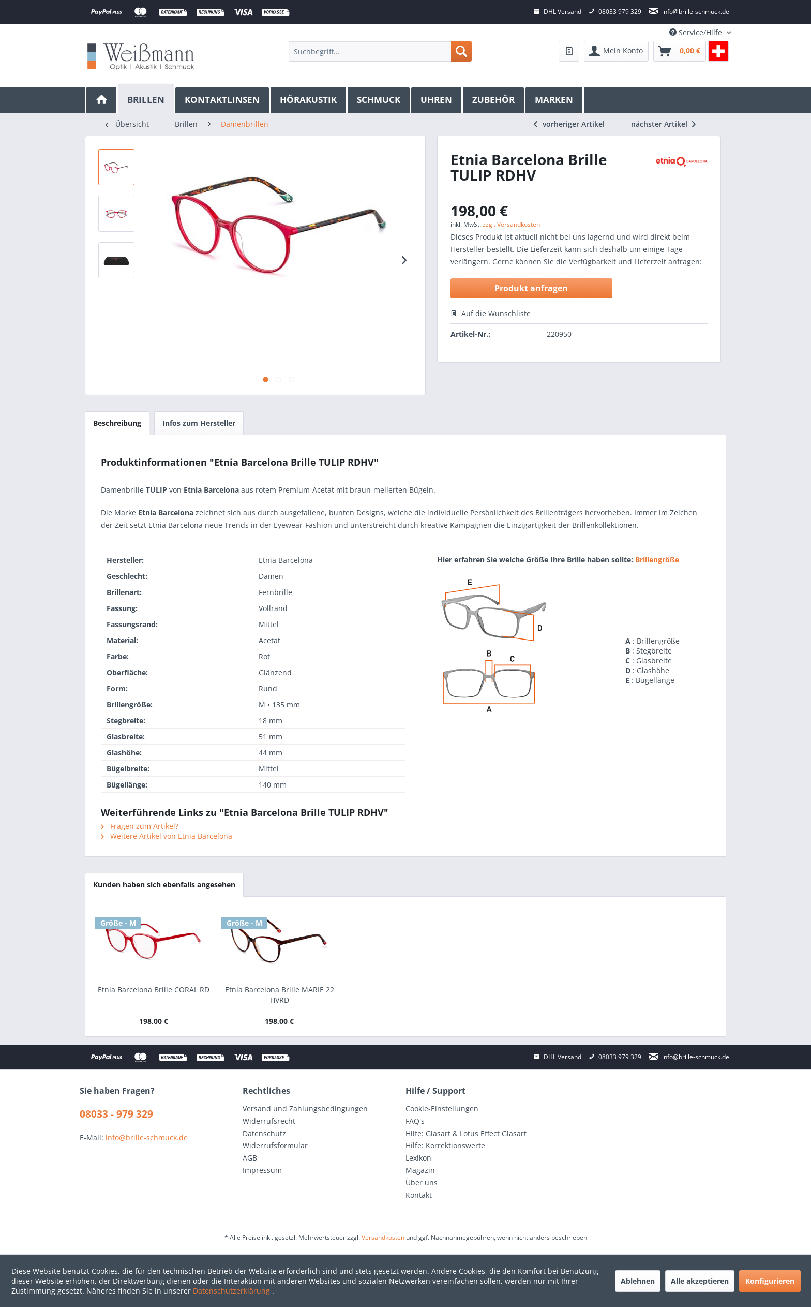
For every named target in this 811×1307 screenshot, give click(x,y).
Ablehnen (638, 1281)
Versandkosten (383, 1237)
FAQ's (415, 1121)
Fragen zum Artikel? (139, 826)
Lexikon (418, 1158)
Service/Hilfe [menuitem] (696, 32)
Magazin (420, 1170)
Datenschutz (264, 1133)
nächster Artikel (663, 124)
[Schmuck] (379, 100)
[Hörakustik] (309, 100)
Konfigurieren (769, 1281)
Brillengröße (657, 560)
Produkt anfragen (531, 288)
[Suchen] (461, 51)
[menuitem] (380, 51)
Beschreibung (117, 423)
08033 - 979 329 (116, 1114)
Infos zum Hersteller (198, 423)
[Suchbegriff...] (380, 51)
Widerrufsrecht (269, 1121)
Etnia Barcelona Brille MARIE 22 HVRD (279, 995)
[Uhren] (437, 100)
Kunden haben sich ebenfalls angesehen (164, 884)
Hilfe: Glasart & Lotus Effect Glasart (466, 1133)
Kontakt (419, 1195)
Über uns (422, 1182)
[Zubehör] (494, 100)
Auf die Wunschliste (490, 313)
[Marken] (554, 100)
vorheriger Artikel (569, 124)
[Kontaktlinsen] (223, 100)
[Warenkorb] (679, 51)
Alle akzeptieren (700, 1281)
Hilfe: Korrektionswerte (445, 1145)
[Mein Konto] (616, 51)
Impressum (262, 1170)
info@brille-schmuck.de (147, 1137)
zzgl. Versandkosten (511, 224)
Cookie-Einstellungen (442, 1108)
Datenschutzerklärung (232, 1291)
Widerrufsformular (275, 1145)
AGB (250, 1158)
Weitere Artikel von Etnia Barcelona (166, 836)
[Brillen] (146, 98)
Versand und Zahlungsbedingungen (305, 1108)
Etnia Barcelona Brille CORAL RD (153, 989)
